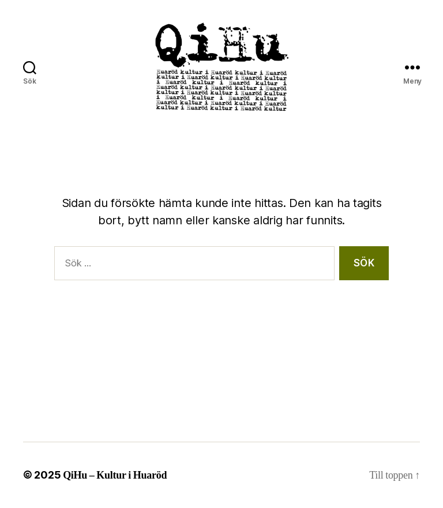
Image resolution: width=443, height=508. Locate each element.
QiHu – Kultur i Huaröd (115, 475)
